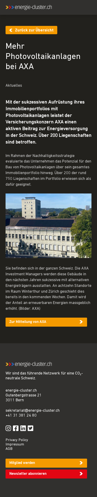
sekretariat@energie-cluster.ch (33, 411)
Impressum (15, 444)
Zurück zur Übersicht (34, 30)
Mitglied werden (22, 463)
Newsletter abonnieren (27, 474)
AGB (9, 449)
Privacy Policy (17, 440)
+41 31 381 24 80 (21, 415)
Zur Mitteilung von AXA (27, 322)
